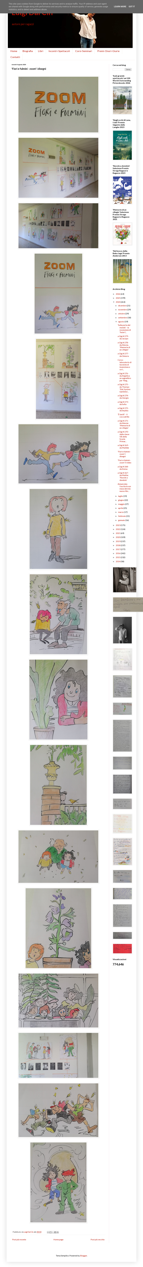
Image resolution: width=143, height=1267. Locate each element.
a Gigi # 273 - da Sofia (123, 403)
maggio (121, 504)
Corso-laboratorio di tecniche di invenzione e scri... (124, 365)
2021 (118, 533)
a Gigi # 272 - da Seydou (123, 409)
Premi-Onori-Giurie (108, 50)
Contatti (15, 56)
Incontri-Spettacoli (59, 50)
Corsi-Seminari (83, 50)
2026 (118, 294)
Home (13, 50)
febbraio (122, 516)
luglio (120, 496)
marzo (121, 512)
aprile (120, 508)
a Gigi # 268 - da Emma (123, 467)
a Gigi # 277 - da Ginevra (123, 354)
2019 (118, 541)
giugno (121, 500)
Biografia (27, 50)
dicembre (122, 305)
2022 (118, 529)
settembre (123, 317)
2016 (118, 553)
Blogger (83, 1255)
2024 (118, 302)
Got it (132, 6)
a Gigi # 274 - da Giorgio (123, 396)
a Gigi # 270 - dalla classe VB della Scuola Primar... (123, 436)
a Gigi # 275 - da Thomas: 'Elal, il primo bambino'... (124, 388)
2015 (118, 557)
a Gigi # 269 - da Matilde (123, 446)
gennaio (121, 520)
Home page (58, 1239)
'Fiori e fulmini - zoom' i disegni (124, 453)
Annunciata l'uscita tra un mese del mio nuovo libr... (124, 487)
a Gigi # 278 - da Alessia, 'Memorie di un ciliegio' (124, 346)
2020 (118, 537)
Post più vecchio (98, 1239)
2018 (118, 545)
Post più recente (19, 1239)
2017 (118, 549)
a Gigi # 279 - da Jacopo (123, 337)
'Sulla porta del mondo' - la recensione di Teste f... (124, 328)
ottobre (121, 313)
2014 (118, 561)
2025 (118, 298)
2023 (118, 525)
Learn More (120, 6)
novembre (122, 309)
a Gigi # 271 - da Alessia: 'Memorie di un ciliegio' (124, 424)
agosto (121, 321)
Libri (40, 50)
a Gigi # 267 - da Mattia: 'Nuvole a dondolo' (123, 476)
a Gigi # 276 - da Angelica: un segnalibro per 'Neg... (124, 377)
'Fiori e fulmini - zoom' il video (124, 461)
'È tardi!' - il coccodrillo (123, 415)
